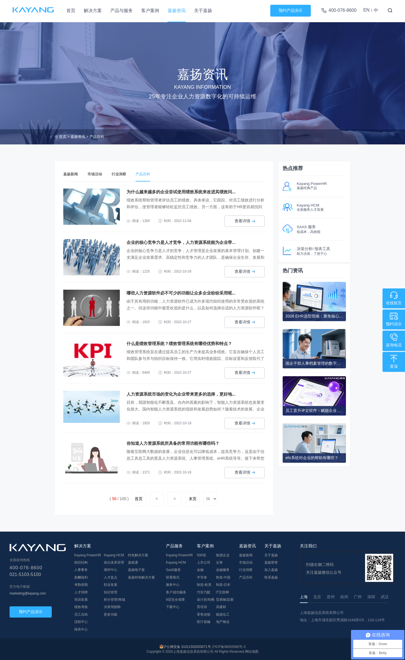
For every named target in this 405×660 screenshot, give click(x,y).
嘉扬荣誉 (271, 562)
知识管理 (110, 592)
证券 (219, 562)
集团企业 (223, 555)
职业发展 (110, 584)
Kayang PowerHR (87, 555)
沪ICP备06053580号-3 (229, 646)
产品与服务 (121, 10)
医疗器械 (203, 621)
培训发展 (81, 599)
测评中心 (110, 569)
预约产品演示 (290, 10)
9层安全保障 (175, 599)
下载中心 (172, 607)
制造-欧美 (204, 584)
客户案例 (150, 10)
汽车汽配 (203, 592)
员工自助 (81, 614)
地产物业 (223, 621)
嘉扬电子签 (136, 569)
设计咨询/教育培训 (206, 602)
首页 (70, 10)
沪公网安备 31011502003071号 (187, 646)
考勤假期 (81, 584)
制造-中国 (223, 577)
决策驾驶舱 (112, 607)
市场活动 (98, 174)
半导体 (202, 577)
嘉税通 (133, 562)
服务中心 (172, 584)
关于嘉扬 (203, 10)
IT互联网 (222, 592)
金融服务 (223, 569)
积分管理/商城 (114, 599)
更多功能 (110, 614)
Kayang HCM (114, 555)
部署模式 (172, 577)
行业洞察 (124, 174)
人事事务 (81, 569)
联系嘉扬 (271, 577)
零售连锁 (203, 614)
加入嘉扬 (271, 569)
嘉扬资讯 (177, 10)
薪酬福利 (81, 577)
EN (366, 10)
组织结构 (81, 562)
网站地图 (251, 651)
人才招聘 (81, 592)
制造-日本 (223, 584)
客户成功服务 (176, 592)
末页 (193, 498)
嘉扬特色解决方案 (141, 577)
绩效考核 (81, 607)
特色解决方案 (138, 555)
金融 (200, 569)
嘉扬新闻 (71, 174)
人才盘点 (110, 577)
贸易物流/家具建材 (225, 602)
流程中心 (81, 621)
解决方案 (93, 10)
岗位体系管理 (114, 562)
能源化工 (223, 614)
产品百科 (96, 137)
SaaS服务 (173, 569)
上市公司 (203, 562)
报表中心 (81, 629)
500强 (201, 555)
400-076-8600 (342, 10)
